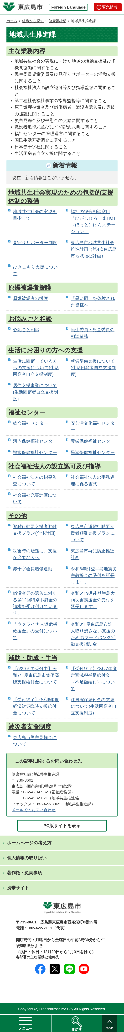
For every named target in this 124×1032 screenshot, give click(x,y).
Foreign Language (68, 7)
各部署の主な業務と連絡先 (37, 957)
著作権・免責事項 (24, 872)
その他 (17, 515)
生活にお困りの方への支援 (45, 350)
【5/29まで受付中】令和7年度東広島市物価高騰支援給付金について (36, 675)
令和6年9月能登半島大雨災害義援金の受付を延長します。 (93, 600)
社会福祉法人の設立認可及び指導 (54, 466)
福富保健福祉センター (35, 452)
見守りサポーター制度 (35, 242)
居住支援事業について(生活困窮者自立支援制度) (35, 392)
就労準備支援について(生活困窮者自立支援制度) (93, 367)
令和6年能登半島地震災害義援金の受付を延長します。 (94, 575)
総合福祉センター (30, 423)
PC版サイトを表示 (62, 825)
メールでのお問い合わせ (34, 810)
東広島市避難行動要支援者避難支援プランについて (93, 533)
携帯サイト (18, 887)
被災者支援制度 (29, 726)
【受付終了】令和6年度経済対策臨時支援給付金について (36, 706)
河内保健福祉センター (35, 441)
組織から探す (33, 21)
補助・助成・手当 (32, 657)
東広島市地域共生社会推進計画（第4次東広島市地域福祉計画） (94, 249)
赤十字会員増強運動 (32, 568)
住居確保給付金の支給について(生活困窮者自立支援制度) (93, 706)
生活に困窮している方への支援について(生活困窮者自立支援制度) (36, 367)
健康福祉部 (57, 21)
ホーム (11, 21)
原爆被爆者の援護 (30, 298)
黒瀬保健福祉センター (93, 452)
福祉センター (27, 412)
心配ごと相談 (26, 329)
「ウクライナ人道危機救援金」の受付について (35, 631)
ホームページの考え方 (29, 842)
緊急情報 (110, 7)
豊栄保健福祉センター (93, 441)
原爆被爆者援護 (29, 287)
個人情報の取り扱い (27, 857)
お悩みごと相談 (30, 319)
